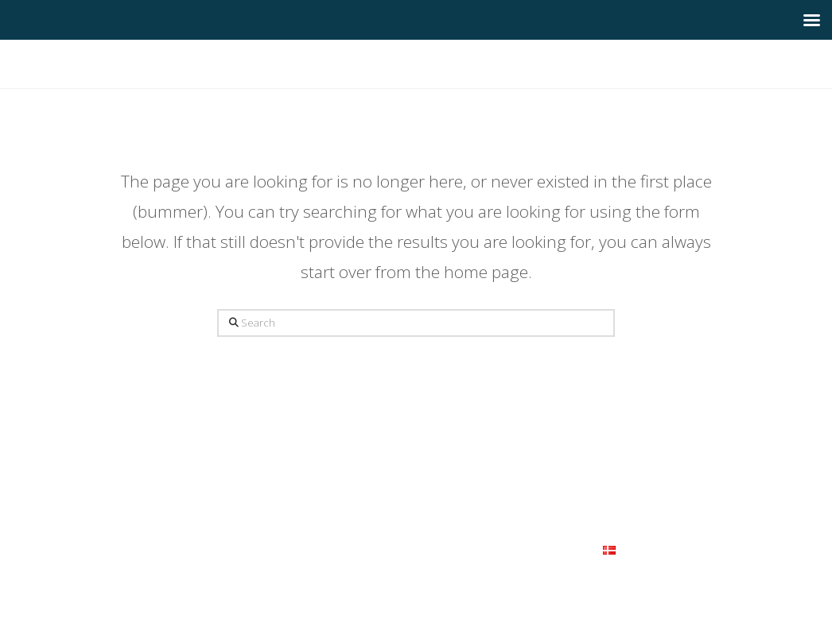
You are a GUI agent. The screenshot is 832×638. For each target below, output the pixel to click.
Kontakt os (560, 549)
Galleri (348, 549)
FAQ (391, 549)
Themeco (451, 576)
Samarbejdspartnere (466, 549)
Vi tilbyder (287, 549)
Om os (231, 549)
